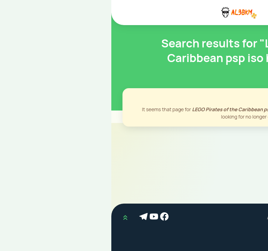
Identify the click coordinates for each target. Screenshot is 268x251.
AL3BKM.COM (172, 217)
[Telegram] (33, 217)
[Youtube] (43, 217)
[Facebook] (54, 217)
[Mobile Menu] (255, 13)
